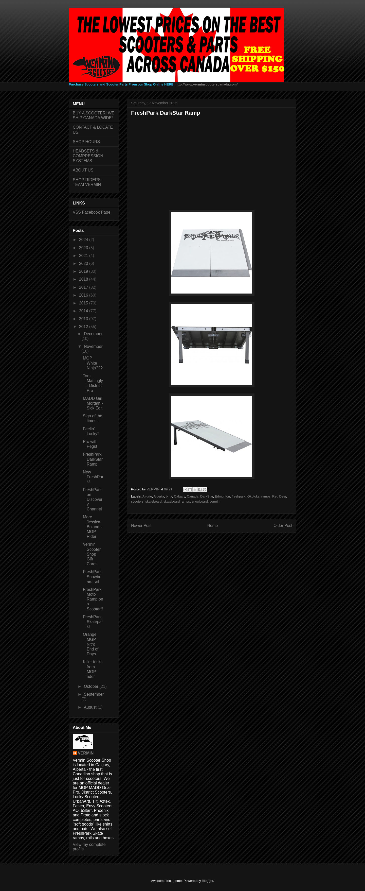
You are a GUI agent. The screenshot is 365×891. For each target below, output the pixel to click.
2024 (84, 239)
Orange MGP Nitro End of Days (90, 644)
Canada (192, 496)
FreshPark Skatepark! (93, 622)
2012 (84, 326)
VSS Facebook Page (92, 212)
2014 (84, 311)
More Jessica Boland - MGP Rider (92, 527)
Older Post (282, 525)
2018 (84, 279)
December (93, 334)
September (94, 694)
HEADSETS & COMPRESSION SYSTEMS (88, 156)
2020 (84, 263)
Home (212, 525)
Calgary (179, 496)
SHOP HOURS (86, 142)
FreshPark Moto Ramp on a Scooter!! (93, 599)
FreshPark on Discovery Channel (92, 499)
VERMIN (86, 753)
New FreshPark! (93, 477)
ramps (265, 496)
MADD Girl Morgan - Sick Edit (93, 403)
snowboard (200, 501)
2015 (84, 303)
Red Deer (279, 496)
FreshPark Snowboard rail (92, 577)
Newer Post (141, 525)
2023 (84, 248)
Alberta (159, 496)
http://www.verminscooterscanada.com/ (206, 84)
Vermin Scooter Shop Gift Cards (92, 554)
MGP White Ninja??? (93, 363)
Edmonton (222, 496)
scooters (137, 501)
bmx (169, 496)
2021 (84, 255)
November (93, 346)
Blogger (207, 881)
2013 (84, 319)
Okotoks (253, 496)
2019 (84, 271)
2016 (84, 295)
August (91, 707)
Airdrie (147, 496)
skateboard (153, 501)
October (91, 686)
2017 (84, 287)
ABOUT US (83, 170)
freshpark (238, 496)
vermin (215, 501)
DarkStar (206, 496)
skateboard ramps (176, 501)
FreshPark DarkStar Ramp (93, 459)
